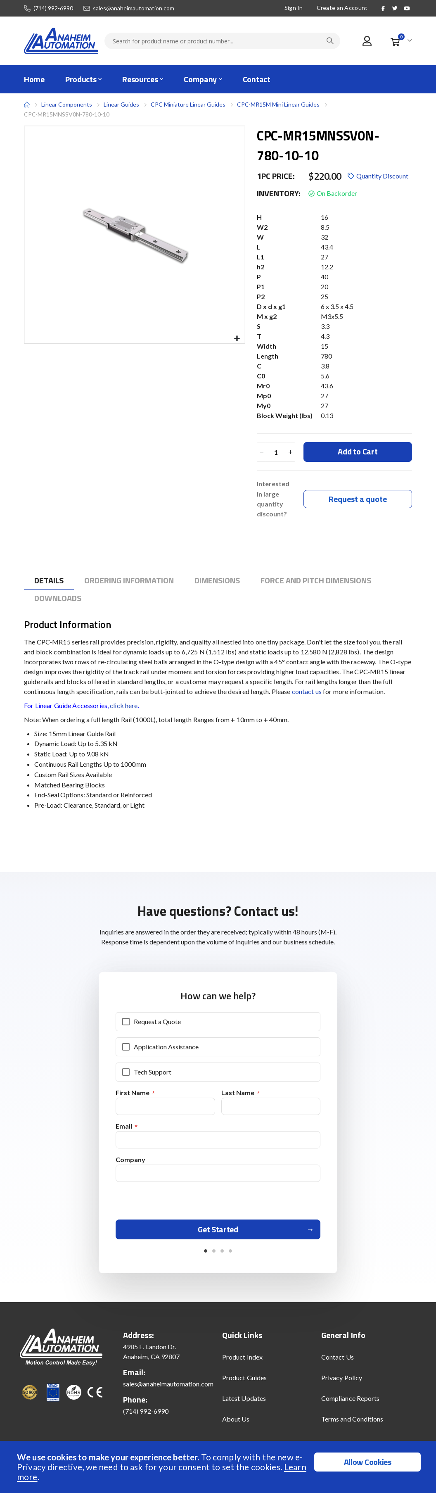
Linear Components (66, 104)
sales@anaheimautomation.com (133, 8)
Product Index (242, 1362)
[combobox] (222, 41)
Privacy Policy (341, 1382)
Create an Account (342, 7)
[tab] (49, 581)
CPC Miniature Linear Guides (188, 104)
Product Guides (244, 1382)
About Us (236, 1424)
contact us (307, 692)
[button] (237, 339)
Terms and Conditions (352, 1424)
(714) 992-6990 (53, 8)
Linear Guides (121, 104)
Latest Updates (244, 1403)
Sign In (293, 7)
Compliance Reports (350, 1403)
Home (27, 104)
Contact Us (337, 1362)
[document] (219, 1467)
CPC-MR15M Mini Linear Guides (278, 104)
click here (123, 706)
